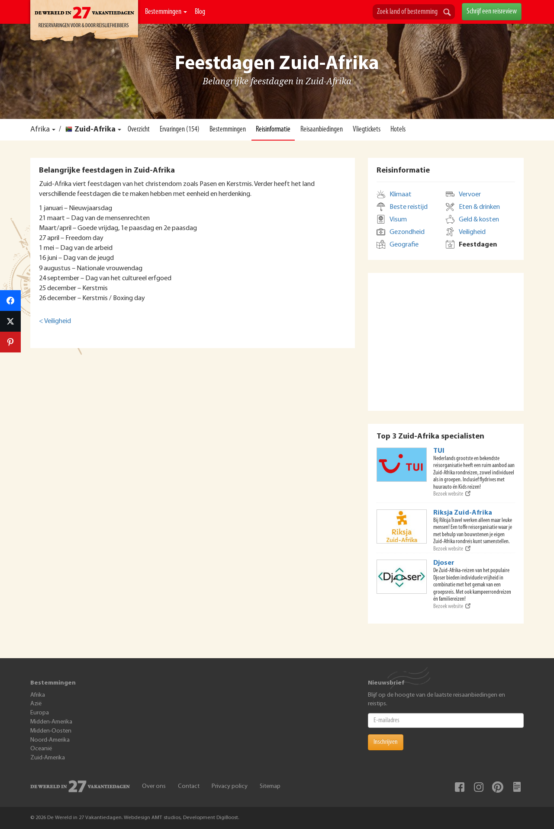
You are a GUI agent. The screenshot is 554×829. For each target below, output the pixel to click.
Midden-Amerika (51, 722)
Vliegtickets (366, 129)
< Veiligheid (55, 321)
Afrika (40, 129)
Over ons (154, 786)
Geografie (404, 244)
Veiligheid (472, 232)
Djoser (443, 563)
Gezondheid (407, 232)
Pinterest (498, 787)
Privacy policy (230, 786)
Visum (398, 219)
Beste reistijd (409, 207)
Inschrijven (386, 742)
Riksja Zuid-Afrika (462, 512)
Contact (189, 786)
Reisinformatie (273, 129)
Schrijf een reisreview (492, 11)
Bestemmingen (166, 12)
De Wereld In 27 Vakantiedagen (84, 22)
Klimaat (401, 194)
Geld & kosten (479, 219)
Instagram (479, 787)
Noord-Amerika (50, 740)
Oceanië (41, 749)
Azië (36, 704)
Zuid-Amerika (47, 758)
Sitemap (270, 786)
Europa (39, 713)
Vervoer (470, 194)
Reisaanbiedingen (321, 129)
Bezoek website (451, 494)
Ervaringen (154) (180, 129)
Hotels (398, 129)
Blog (200, 12)
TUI (438, 451)
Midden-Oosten (50, 731)
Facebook (460, 787)
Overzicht (139, 129)
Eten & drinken (479, 207)
